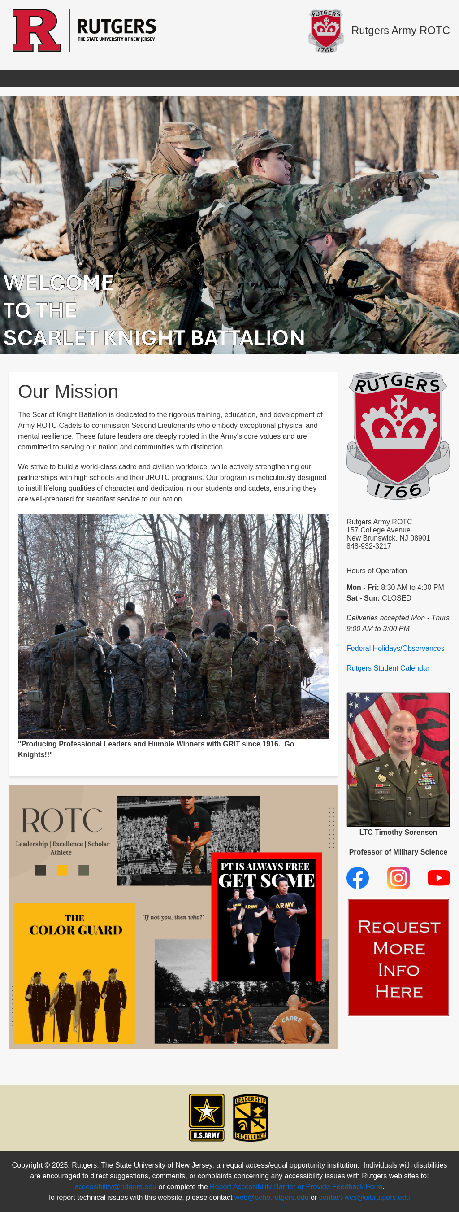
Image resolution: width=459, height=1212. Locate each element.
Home (23, 78)
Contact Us (390, 78)
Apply (60, 78)
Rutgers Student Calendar (387, 668)
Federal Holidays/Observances (395, 648)
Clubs (345, 78)
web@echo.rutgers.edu (271, 1197)
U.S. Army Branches (285, 78)
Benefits (148, 78)
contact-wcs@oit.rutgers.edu (364, 1197)
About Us (102, 78)
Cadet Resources (207, 78)
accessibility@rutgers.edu (115, 1186)
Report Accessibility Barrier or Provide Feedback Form (296, 1186)
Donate (438, 78)
